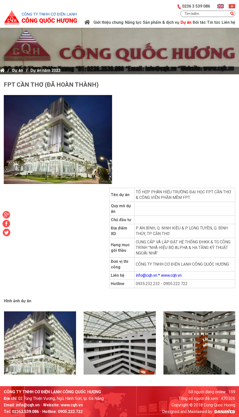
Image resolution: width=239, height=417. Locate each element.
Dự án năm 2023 (45, 70)
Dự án (17, 70)
